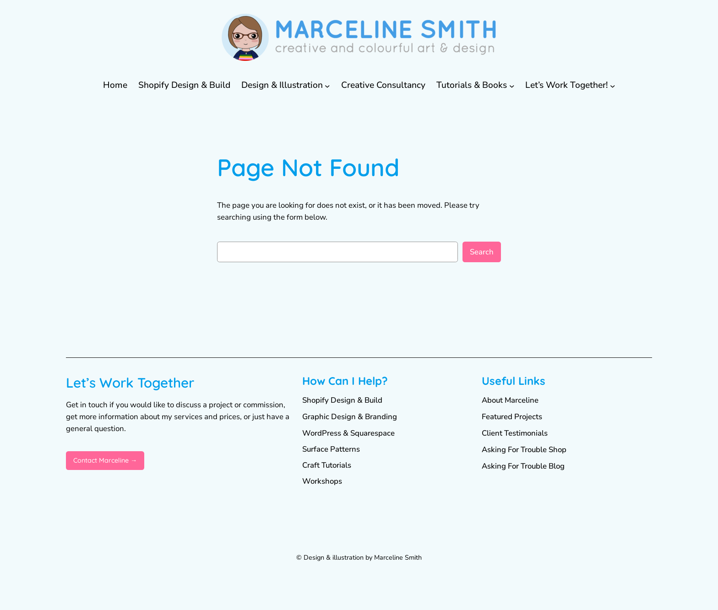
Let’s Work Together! (566, 85)
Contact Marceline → (105, 460)
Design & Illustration (282, 85)
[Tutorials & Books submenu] (512, 85)
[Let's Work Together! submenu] (612, 85)
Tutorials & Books (471, 85)
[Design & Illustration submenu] (327, 85)
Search (482, 252)
